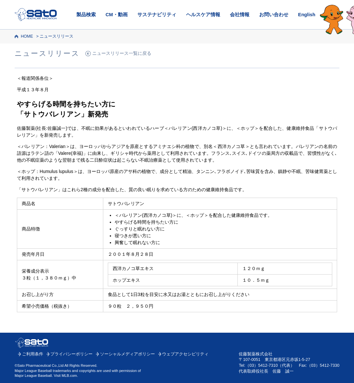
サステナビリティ (156, 14)
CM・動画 (117, 14)
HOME (27, 36)
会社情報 (239, 14)
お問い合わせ (273, 14)
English (306, 14)
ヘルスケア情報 (203, 14)
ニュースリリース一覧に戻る (121, 53)
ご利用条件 (32, 354)
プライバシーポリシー (71, 354)
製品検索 (86, 14)
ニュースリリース (56, 36)
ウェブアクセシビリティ (185, 354)
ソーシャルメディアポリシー (127, 354)
